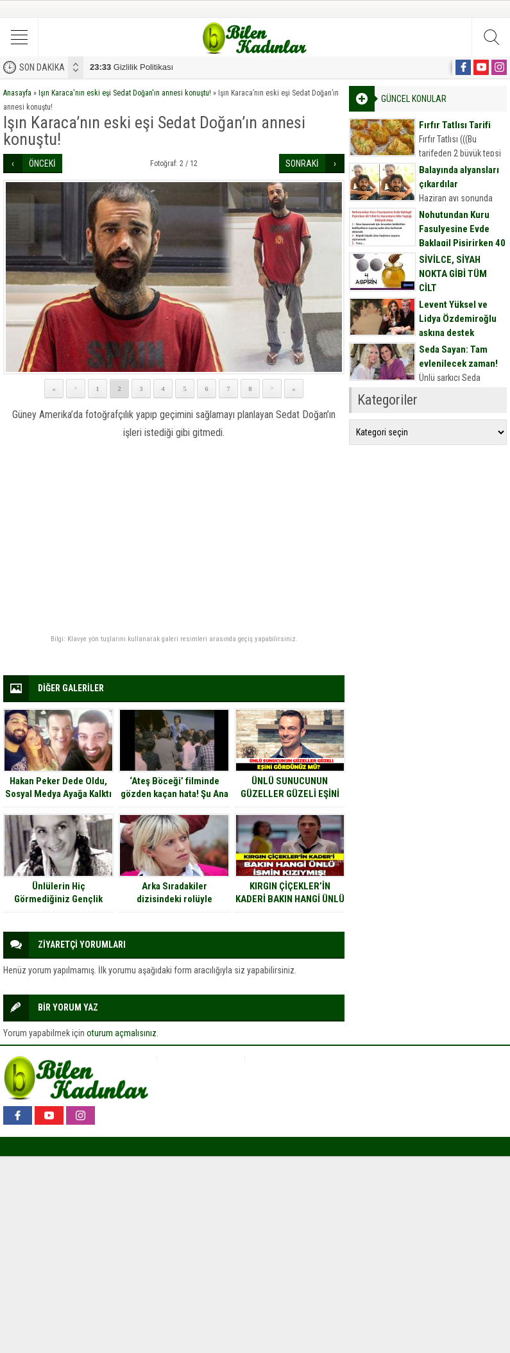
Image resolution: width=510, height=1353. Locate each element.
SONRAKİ (302, 163)
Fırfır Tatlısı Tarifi (455, 125)
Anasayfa (17, 92)
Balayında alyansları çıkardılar (459, 177)
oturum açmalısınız (122, 1033)
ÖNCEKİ (42, 163)
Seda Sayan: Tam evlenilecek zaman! (458, 356)
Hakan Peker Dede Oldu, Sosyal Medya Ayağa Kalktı (58, 787)
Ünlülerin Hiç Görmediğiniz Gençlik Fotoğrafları (58, 899)
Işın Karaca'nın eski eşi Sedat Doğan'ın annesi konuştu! (124, 92)
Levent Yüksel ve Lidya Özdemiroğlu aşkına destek (458, 319)
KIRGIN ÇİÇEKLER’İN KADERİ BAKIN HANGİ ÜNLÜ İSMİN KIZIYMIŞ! (289, 899)
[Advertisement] (173, 538)
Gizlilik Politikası (131, 67)
